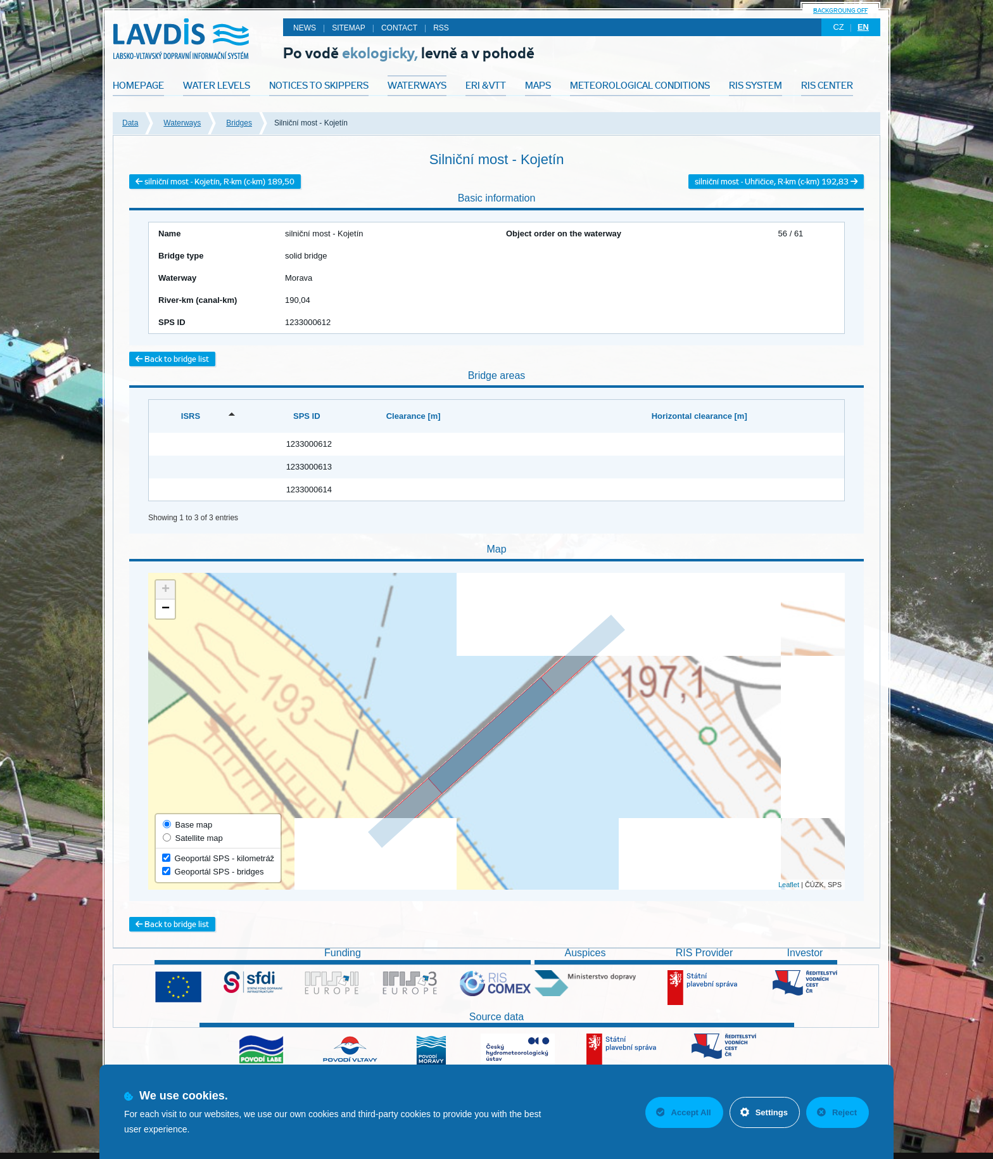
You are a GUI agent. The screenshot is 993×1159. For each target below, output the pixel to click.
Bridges (239, 122)
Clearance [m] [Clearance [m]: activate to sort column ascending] (413, 416)
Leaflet (788, 884)
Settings (764, 1112)
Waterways (182, 122)
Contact (399, 27)
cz (838, 27)
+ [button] (165, 589)
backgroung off (840, 10)
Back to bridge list (172, 359)
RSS (441, 27)
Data (130, 122)
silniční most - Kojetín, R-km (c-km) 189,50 (215, 181)
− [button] (165, 608)
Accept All (683, 1112)
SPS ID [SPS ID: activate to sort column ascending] (306, 416)
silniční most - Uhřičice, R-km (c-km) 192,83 (776, 181)
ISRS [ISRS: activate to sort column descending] (190, 416)
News (304, 27)
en (863, 27)
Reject (837, 1112)
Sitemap (348, 27)
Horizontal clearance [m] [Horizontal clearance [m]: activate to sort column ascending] (699, 416)
